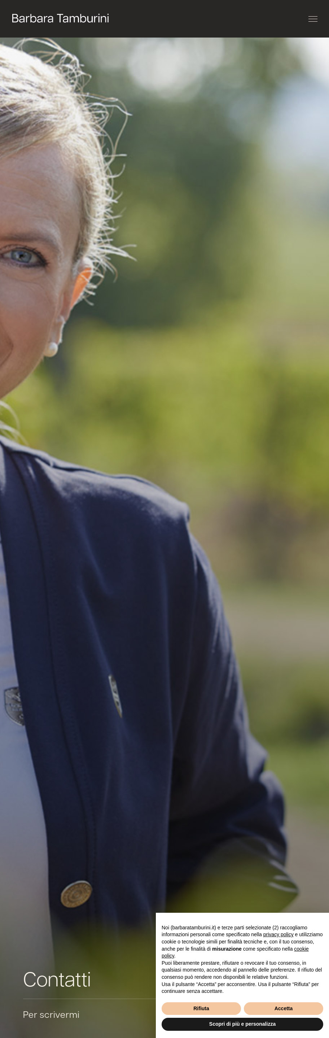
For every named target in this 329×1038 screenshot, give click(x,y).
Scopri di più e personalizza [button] (242, 1024)
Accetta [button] (284, 1008)
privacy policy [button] (278, 934)
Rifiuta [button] (201, 1008)
